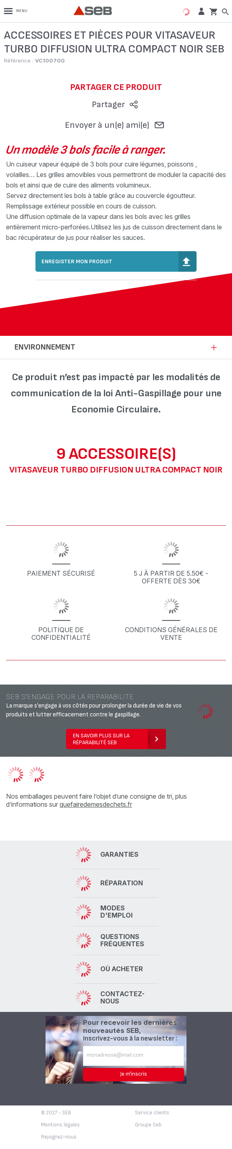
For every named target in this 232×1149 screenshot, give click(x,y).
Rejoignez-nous (59, 1137)
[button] (200, 11)
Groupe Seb (148, 1125)
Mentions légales (60, 1125)
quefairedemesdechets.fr (96, 804)
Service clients (152, 1112)
